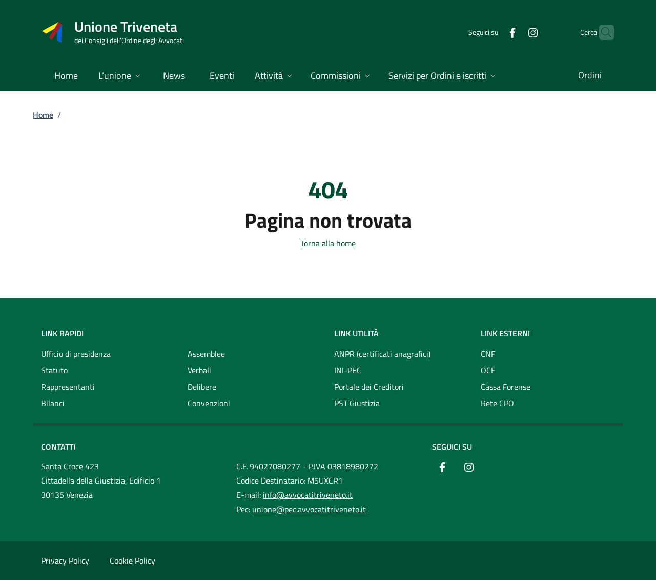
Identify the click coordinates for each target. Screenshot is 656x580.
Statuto (54, 370)
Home (43, 115)
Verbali (199, 370)
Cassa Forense (505, 387)
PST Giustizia (357, 403)
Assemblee (206, 354)
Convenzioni (209, 403)
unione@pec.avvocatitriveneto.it (309, 509)
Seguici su (452, 447)
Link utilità (356, 333)
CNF (488, 354)
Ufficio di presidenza (76, 354)
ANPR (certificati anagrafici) (382, 354)
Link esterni (505, 333)
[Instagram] (513, 32)
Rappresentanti (68, 387)
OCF (488, 370)
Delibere (202, 387)
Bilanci (53, 403)
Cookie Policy (132, 560)
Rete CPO (497, 403)
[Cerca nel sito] (601, 32)
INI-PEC (347, 370)
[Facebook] (492, 32)
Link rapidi (62, 333)
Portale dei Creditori (369, 387)
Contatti (58, 447)
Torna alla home (328, 243)
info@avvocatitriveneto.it (308, 495)
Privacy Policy (65, 560)
